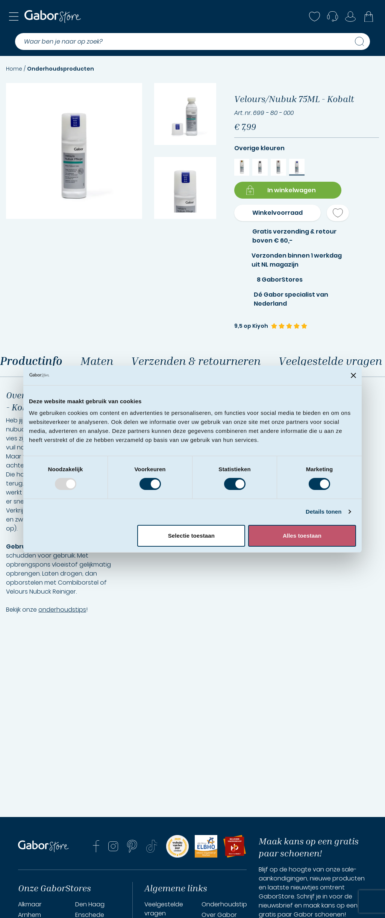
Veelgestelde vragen (163, 909)
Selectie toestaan (191, 535)
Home (14, 68)
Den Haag (90, 904)
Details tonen (323, 511)
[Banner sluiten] (353, 375)
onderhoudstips (62, 609)
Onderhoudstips (226, 904)
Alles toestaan (302, 535)
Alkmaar (30, 904)
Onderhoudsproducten (60, 68)
